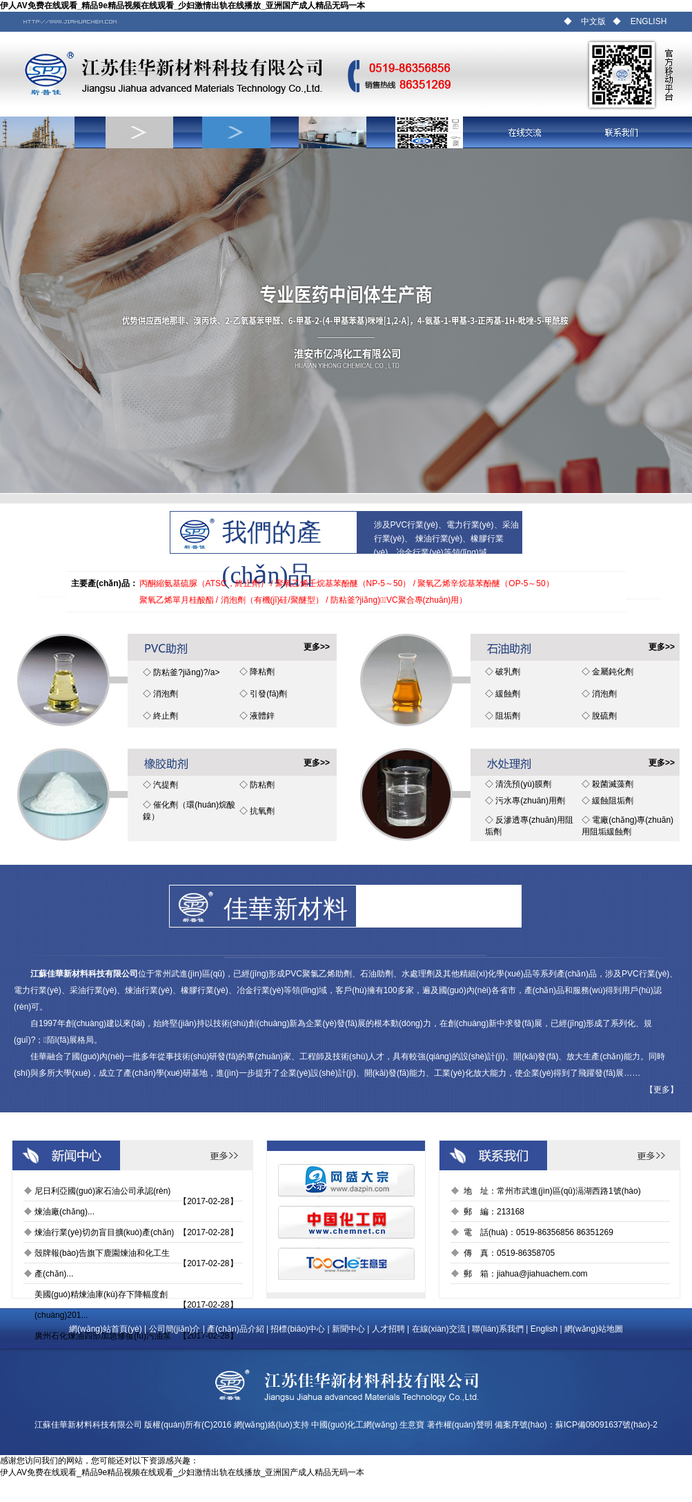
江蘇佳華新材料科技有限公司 (88, 1425)
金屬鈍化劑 (612, 672)
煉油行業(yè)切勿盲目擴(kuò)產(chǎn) (104, 1232)
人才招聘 (388, 1329)
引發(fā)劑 (268, 694)
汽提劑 (165, 785)
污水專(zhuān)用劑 (530, 800)
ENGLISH (649, 21)
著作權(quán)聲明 (460, 1425)
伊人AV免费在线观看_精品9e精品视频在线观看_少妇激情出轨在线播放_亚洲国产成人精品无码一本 (182, 5)
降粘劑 (262, 672)
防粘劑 (262, 785)
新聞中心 (348, 1329)
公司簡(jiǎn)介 (175, 1329)
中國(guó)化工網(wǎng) (354, 1425)
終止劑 (165, 716)
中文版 (593, 21)
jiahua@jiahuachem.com (542, 1274)
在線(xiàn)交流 (439, 1329)
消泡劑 (165, 694)
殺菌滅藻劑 (612, 784)
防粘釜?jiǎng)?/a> (186, 672)
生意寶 (411, 1425)
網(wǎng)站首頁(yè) (105, 1329)
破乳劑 (507, 672)
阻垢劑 (507, 716)
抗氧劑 (262, 811)
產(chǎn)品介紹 (235, 1329)
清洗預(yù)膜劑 (523, 784)
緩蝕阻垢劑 (612, 800)
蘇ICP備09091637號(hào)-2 (606, 1425)
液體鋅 (262, 716)
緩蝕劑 (507, 694)
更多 (661, 1089)
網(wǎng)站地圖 (593, 1329)
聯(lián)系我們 (498, 1329)
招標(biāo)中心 (297, 1329)
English (544, 1329)
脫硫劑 (604, 716)
